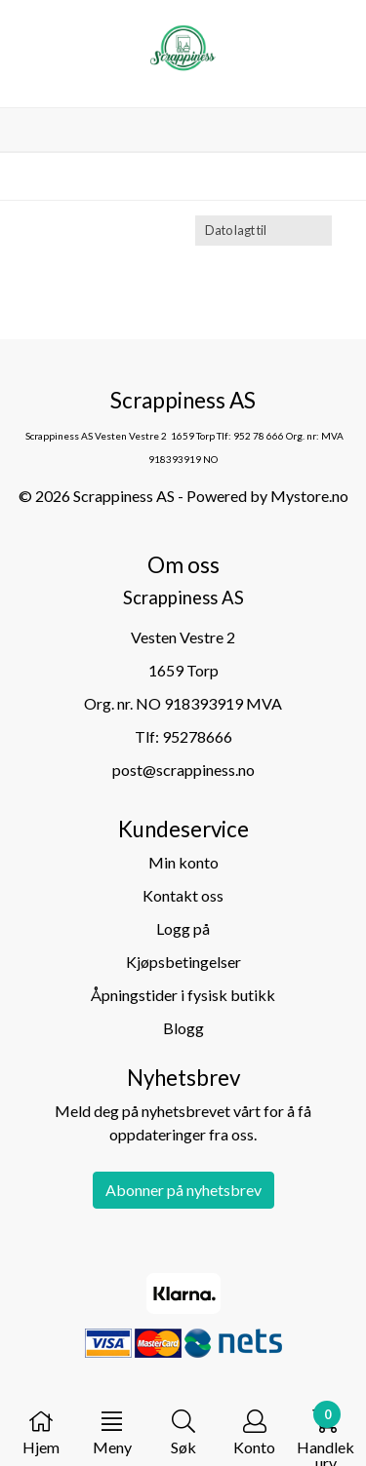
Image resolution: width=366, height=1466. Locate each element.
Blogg (183, 1028)
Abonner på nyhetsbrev (183, 1189)
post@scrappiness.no (183, 769)
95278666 (197, 736)
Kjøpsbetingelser (183, 961)
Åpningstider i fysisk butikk (183, 994)
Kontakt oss (183, 895)
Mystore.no (309, 495)
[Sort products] (263, 230)
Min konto (183, 862)
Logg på (183, 928)
